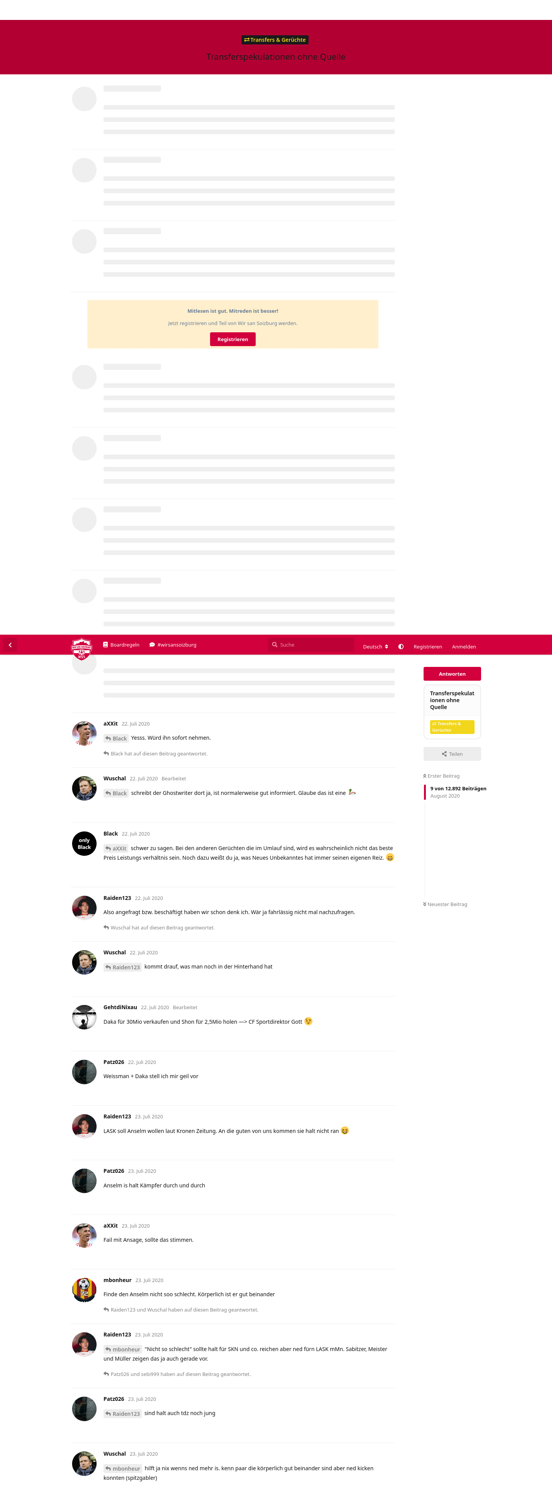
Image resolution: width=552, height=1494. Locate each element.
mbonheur (126, 714)
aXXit (120, 213)
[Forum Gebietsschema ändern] (375, 12)
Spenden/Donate (29, 1488)
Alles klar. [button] (528, 1472)
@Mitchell (118, 920)
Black (120, 103)
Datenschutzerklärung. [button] (157, 1476)
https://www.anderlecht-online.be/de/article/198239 (172, 1307)
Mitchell (123, 1431)
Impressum (471, 1488)
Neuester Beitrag (445, 269)
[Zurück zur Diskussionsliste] (10, 10)
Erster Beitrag (441, 141)
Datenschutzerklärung (516, 1488)
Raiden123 (126, 332)
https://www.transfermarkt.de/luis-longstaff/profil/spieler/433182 (190, 1039)
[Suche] (311, 10)
